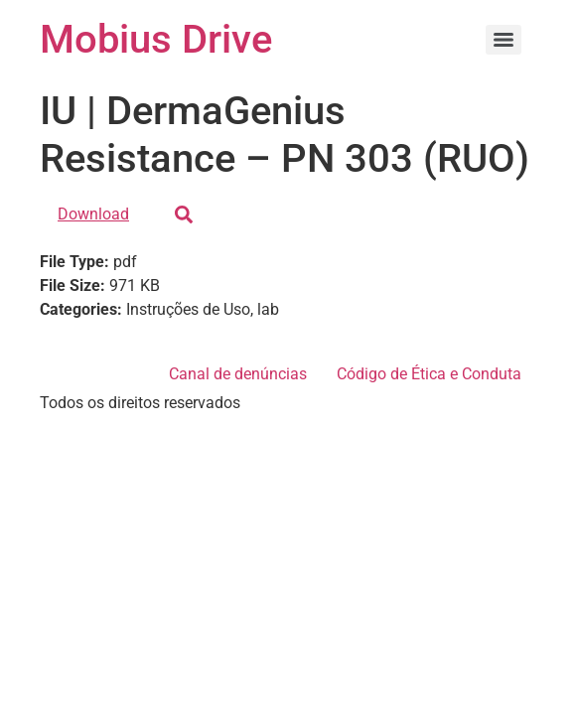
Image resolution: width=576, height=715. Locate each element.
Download (93, 214)
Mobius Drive (156, 39)
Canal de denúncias (238, 373)
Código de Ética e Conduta (429, 373)
